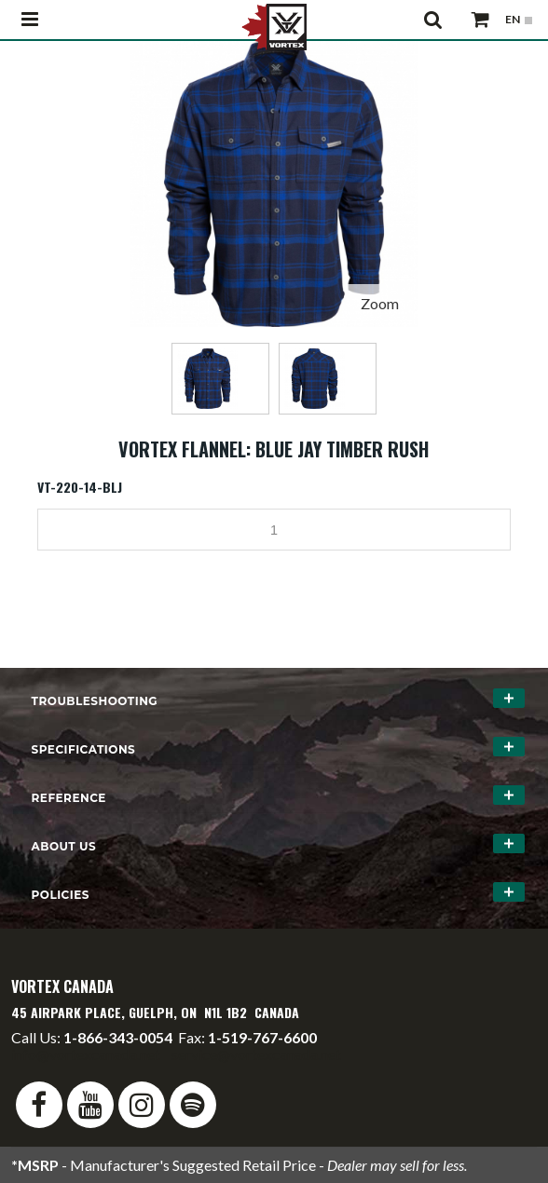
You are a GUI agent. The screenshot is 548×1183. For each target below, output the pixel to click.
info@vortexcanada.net (85, 1054)
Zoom (380, 303)
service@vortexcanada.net (256, 1054)
